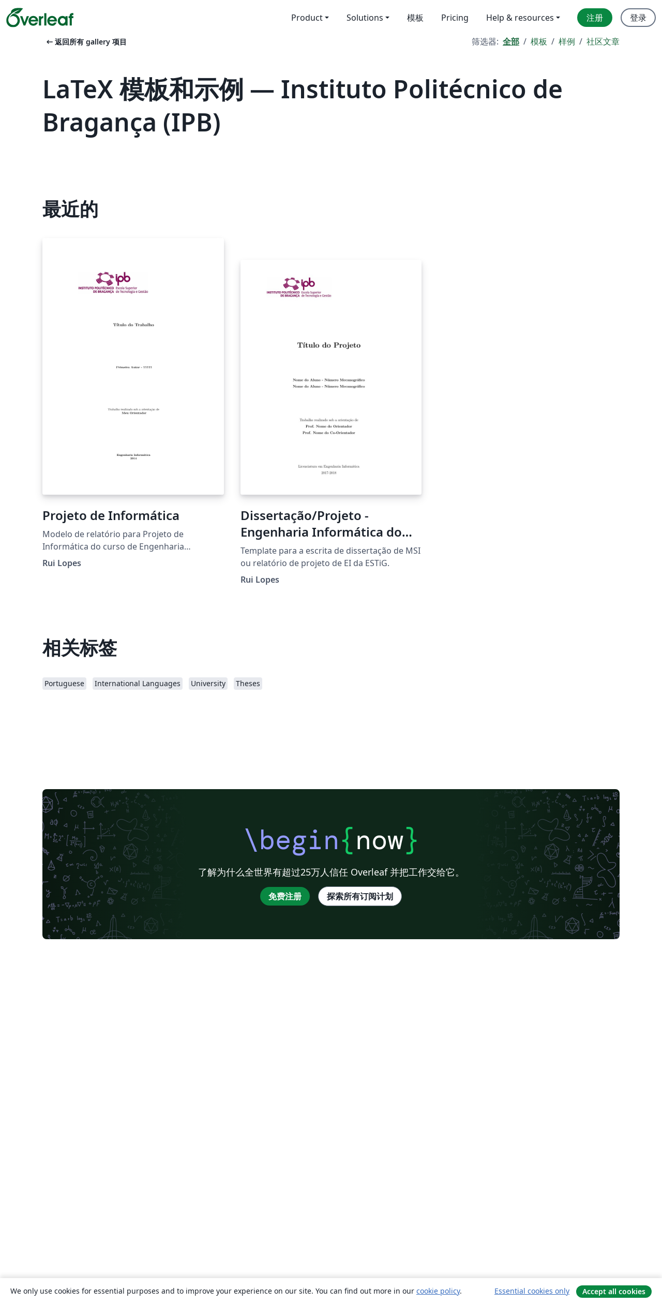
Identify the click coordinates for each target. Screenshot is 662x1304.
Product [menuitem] (307, 17)
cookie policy (438, 1291)
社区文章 (603, 41)
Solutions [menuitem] (365, 17)
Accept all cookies (613, 1291)
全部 (511, 41)
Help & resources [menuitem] (520, 17)
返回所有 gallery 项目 (85, 42)
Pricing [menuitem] (455, 17)
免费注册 (285, 896)
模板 (539, 41)
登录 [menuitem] (638, 17)
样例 (567, 41)
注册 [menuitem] (594, 17)
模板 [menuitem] (415, 17)
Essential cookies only (531, 1291)
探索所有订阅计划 (360, 896)
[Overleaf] (39, 17)
